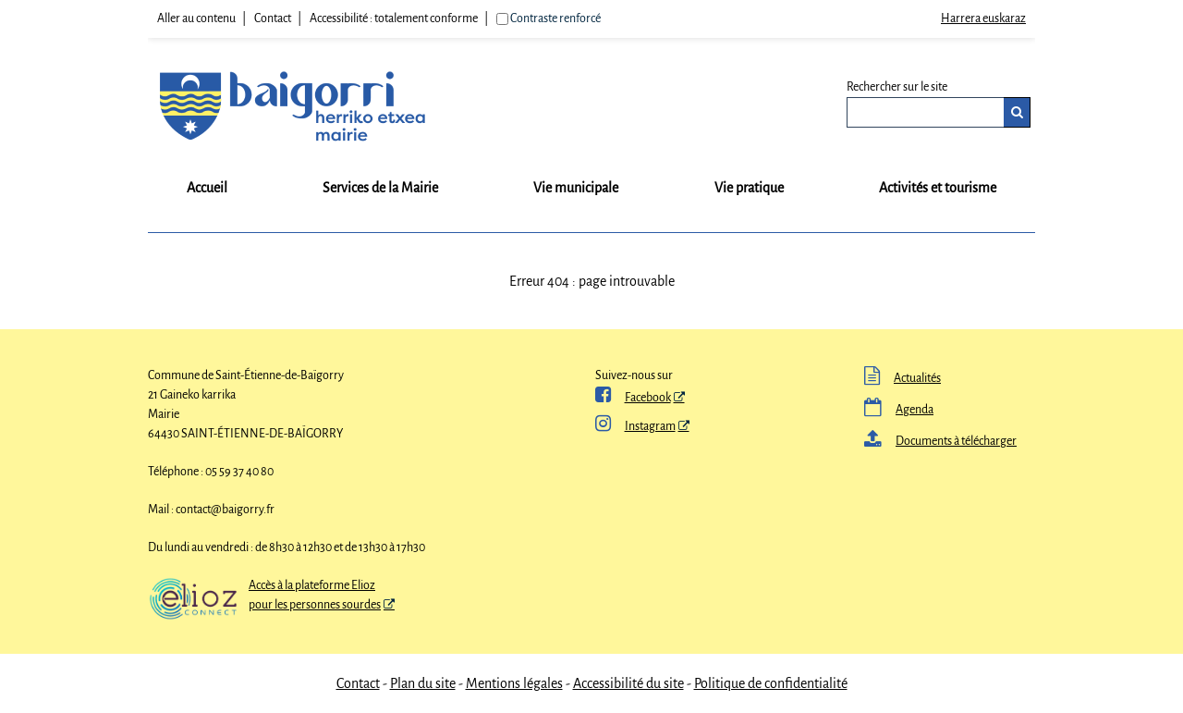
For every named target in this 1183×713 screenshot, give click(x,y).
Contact (272, 18)
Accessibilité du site (628, 683)
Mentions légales (514, 683)
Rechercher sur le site (897, 86)
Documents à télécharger (940, 441)
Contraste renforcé (555, 18)
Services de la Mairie (380, 187)
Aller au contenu (196, 18)
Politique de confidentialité (771, 683)
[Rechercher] (1017, 112)
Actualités (902, 378)
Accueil (207, 187)
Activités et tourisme (937, 187)
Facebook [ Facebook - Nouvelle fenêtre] (633, 397)
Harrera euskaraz (983, 18)
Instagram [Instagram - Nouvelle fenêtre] (635, 426)
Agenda (898, 409)
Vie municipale (575, 187)
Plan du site (423, 683)
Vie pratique (749, 187)
